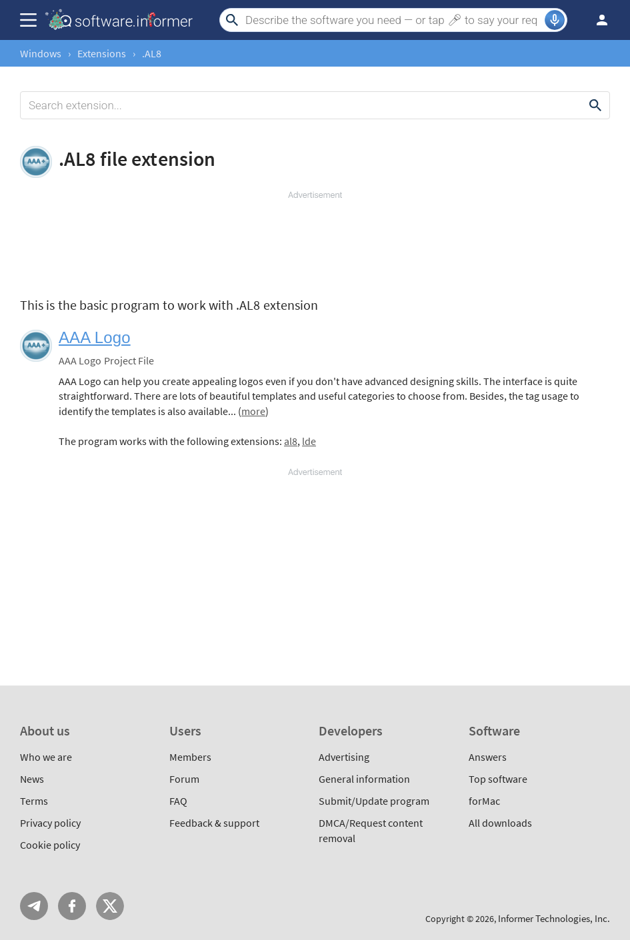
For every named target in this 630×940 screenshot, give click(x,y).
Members (190, 756)
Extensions (101, 53)
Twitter (110, 906)
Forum (184, 778)
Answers (488, 756)
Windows (40, 53)
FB (72, 906)
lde (309, 441)
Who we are (46, 756)
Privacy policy (50, 822)
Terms (34, 800)
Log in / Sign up (596, 20)
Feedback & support (214, 822)
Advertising (344, 756)
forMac (484, 800)
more (253, 411)
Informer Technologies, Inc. (554, 918)
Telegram (34, 906)
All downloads (500, 822)
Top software (498, 778)
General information (364, 778)
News (32, 778)
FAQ (178, 800)
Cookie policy (50, 844)
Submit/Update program (374, 800)
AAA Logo (95, 337)
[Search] (393, 20)
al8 (290, 441)
